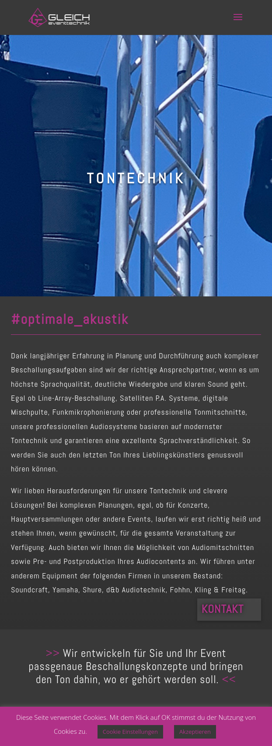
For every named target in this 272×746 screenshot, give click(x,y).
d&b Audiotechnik (136, 589)
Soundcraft (29, 589)
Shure (92, 589)
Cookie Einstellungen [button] (130, 732)
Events (139, 519)
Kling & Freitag (220, 589)
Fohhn (180, 589)
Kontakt (223, 609)
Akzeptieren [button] (195, 732)
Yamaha (65, 589)
